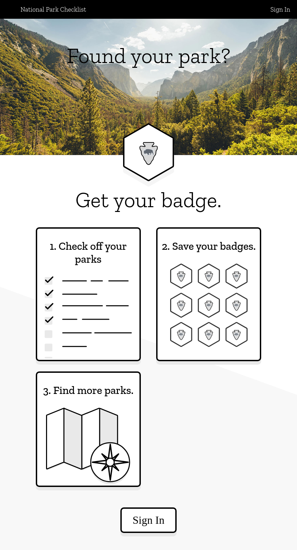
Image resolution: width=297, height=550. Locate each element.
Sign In (280, 9)
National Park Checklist (53, 9)
